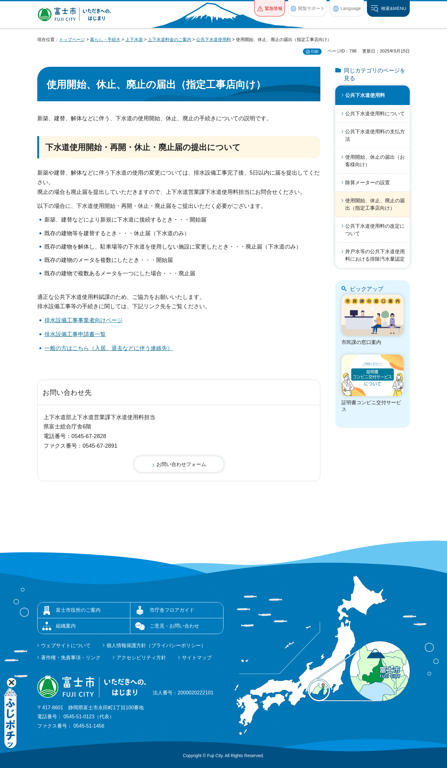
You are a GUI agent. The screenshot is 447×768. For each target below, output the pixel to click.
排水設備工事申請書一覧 (75, 334)
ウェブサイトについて (66, 645)
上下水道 (134, 39)
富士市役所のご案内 (78, 610)
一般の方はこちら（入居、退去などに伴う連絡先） (108, 348)
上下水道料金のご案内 (169, 39)
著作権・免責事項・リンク (71, 657)
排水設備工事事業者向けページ (83, 320)
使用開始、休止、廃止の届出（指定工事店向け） (375, 204)
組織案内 (66, 626)
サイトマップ (197, 657)
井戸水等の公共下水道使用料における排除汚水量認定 (375, 255)
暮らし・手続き (105, 39)
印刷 (314, 51)
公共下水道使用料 (213, 39)
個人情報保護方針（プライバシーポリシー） (156, 645)
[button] (269, 8)
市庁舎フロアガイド (172, 610)
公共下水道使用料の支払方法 (375, 135)
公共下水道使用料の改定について (375, 229)
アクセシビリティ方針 (141, 657)
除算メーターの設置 (367, 182)
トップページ (72, 39)
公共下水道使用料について (375, 113)
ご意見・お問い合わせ (174, 626)
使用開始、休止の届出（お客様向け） (375, 160)
